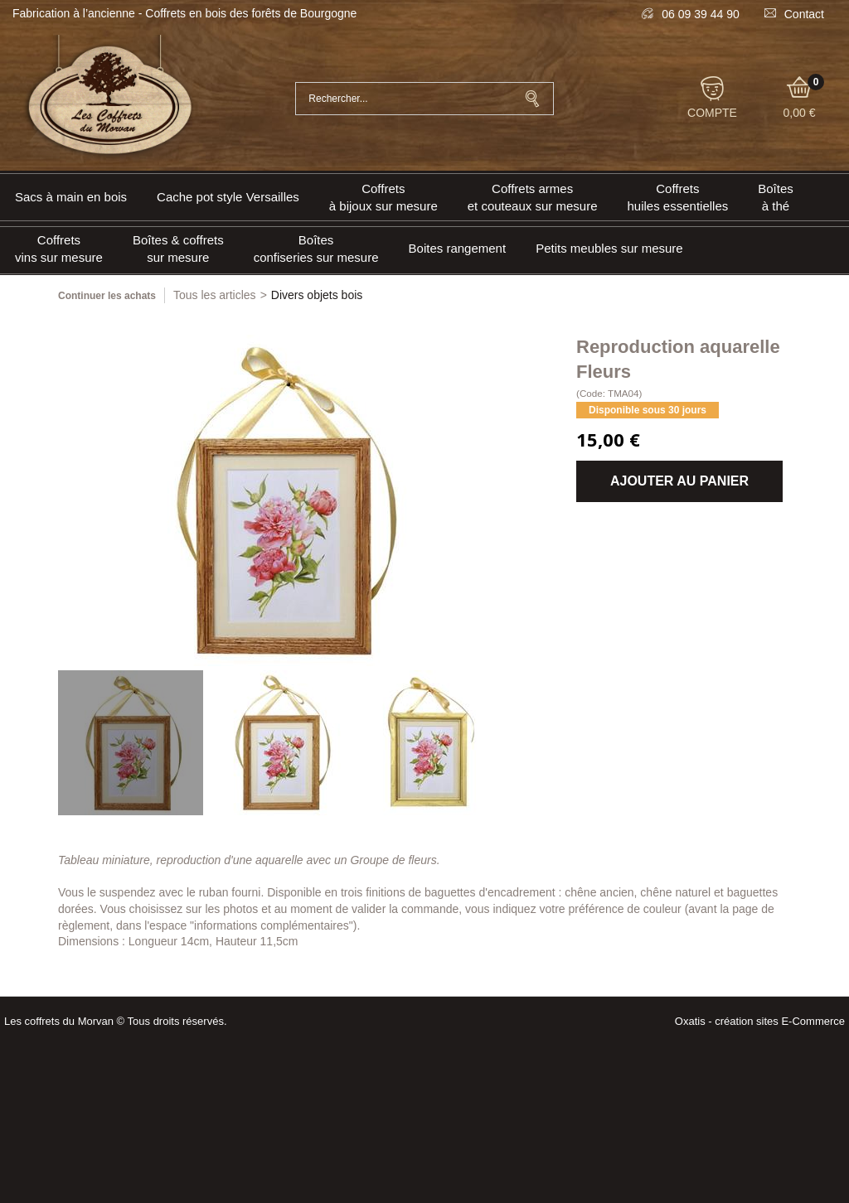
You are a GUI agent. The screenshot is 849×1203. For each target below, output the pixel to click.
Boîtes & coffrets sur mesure (178, 248)
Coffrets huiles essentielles (678, 197)
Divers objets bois (317, 295)
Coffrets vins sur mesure (59, 248)
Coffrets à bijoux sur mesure (383, 197)
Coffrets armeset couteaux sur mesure (533, 197)
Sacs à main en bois (71, 197)
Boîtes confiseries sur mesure (316, 248)
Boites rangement (458, 248)
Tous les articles (214, 295)
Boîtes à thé (775, 197)
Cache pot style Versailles (228, 197)
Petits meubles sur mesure (609, 248)
